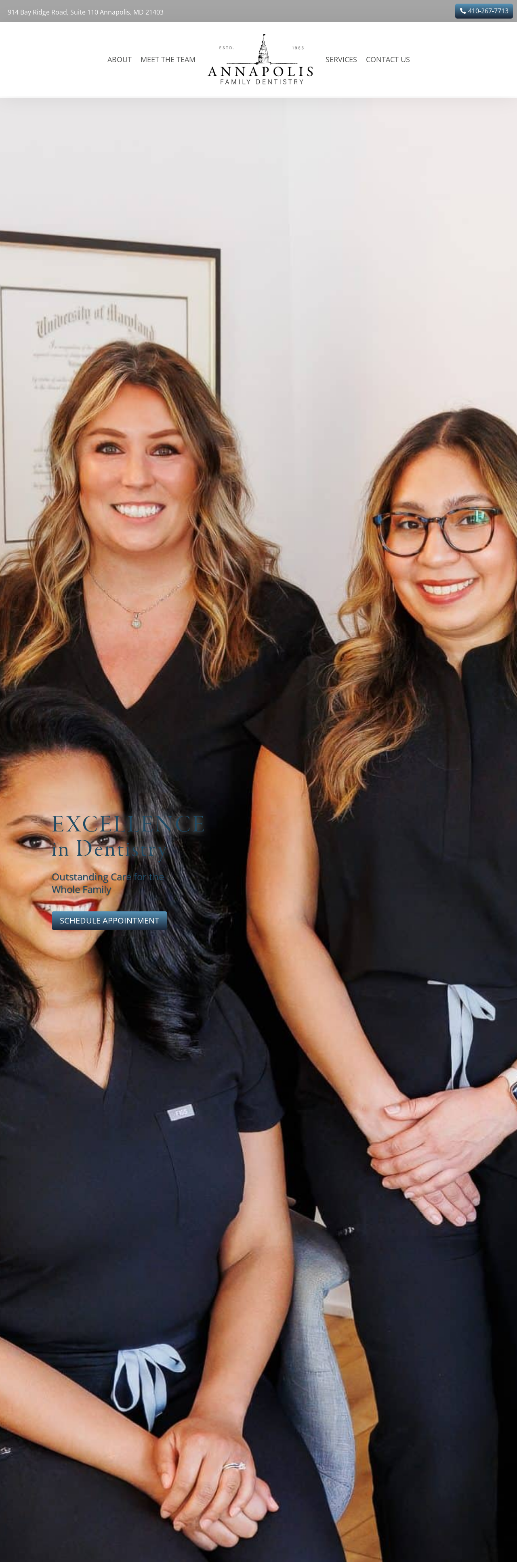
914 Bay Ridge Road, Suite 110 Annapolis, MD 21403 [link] (86, 12)
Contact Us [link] (388, 59)
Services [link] (341, 59)
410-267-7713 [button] (488, 10)
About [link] (119, 59)
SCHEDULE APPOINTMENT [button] (109, 920)
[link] (260, 59)
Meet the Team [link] (168, 59)
